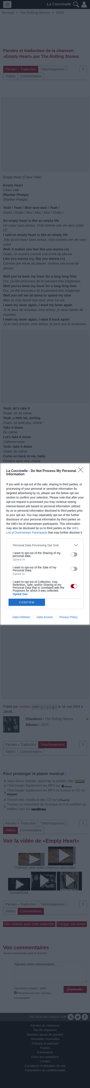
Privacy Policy (68, 617)
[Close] (82, 471)
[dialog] (45, 544)
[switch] (74, 554)
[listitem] (45, 545)
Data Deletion (21, 617)
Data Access (45, 617)
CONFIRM (27, 602)
